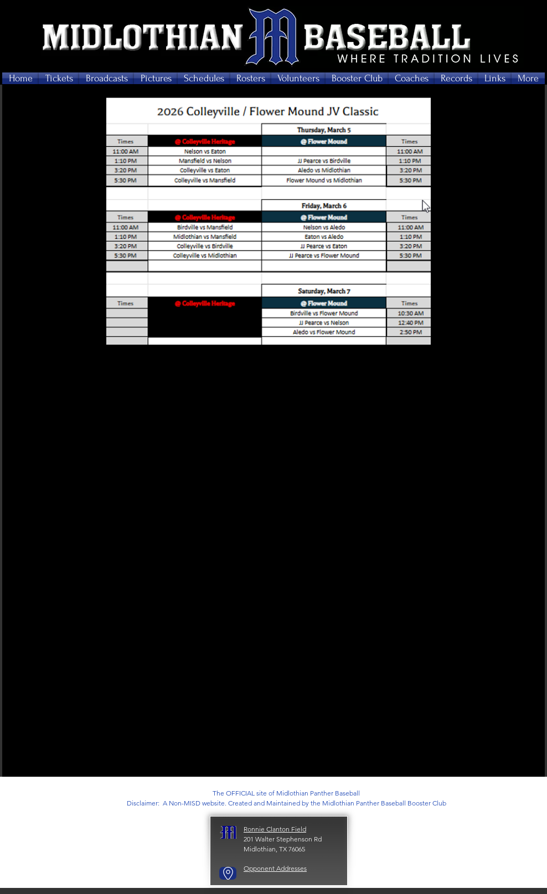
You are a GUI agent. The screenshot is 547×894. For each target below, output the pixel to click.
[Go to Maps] (227, 873)
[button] (59, 78)
